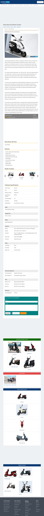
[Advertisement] (22, 15)
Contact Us (37, 504)
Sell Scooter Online (4, 5)
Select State (40, 2)
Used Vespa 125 (6, 511)
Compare (34, 115)
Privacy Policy (38, 509)
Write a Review (35, 117)
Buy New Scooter (26, 5)
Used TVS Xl (6, 509)
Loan (31, 5)
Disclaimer (37, 511)
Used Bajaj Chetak (6, 507)
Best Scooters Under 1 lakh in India (10, 381)
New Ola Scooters (28, 509)
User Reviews (11, 29)
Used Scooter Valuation (19, 5)
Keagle (21, 178)
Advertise (37, 506)
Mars (11, 178)
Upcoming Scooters (17, 502)
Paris (32, 178)
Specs (6, 29)
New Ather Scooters (28, 504)
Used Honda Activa (7, 502)
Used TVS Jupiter (6, 504)
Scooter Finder (35, 5)
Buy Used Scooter (11, 5)
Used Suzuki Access (7, 506)
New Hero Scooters (17, 509)
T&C (36, 507)
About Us (37, 502)
